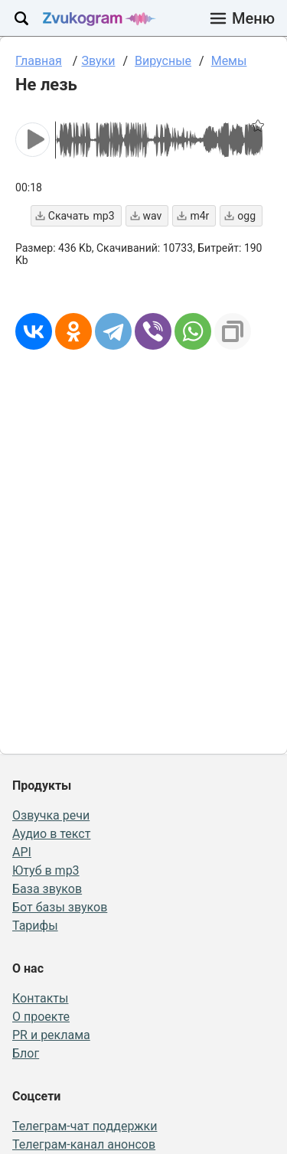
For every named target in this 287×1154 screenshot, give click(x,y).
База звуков (47, 889)
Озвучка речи (51, 815)
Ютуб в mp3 (46, 870)
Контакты (40, 998)
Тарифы (35, 925)
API (21, 852)
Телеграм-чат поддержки (84, 1126)
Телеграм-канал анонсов (83, 1144)
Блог (25, 1053)
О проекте (41, 1016)
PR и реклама (51, 1035)
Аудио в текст (51, 833)
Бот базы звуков (59, 907)
